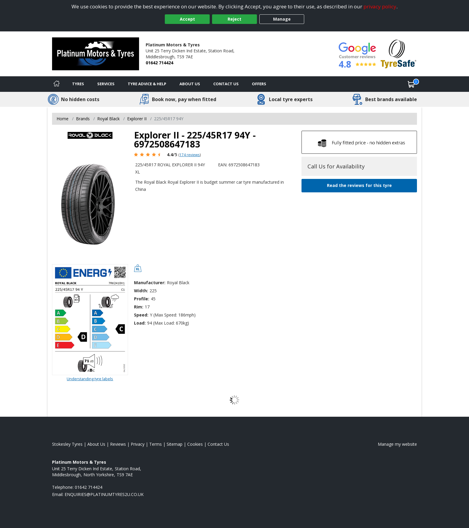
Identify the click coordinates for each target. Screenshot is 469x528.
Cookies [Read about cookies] (195, 444)
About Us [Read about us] (96, 444)
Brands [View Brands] (83, 118)
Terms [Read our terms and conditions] (155, 444)
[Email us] (104, 494)
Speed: (141, 315)
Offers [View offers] (259, 83)
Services (106, 83)
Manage (282, 19)
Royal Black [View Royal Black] (108, 118)
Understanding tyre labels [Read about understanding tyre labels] (90, 378)
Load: (140, 323)
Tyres (78, 83)
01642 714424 (159, 63)
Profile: (141, 299)
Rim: (138, 307)
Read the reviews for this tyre (359, 185)
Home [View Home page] (62, 118)
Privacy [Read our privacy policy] (137, 444)
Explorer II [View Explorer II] (137, 118)
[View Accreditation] (398, 53)
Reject (234, 19)
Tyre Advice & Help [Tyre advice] (147, 83)
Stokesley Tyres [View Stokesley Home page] (67, 444)
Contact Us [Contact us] (226, 83)
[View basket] (411, 84)
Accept (187, 19)
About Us (189, 83)
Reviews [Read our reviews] (118, 444)
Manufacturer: (149, 282)
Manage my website (397, 444)
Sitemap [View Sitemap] (174, 444)
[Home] (57, 84)
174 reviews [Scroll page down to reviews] (189, 154)
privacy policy (379, 6)
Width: (141, 290)
